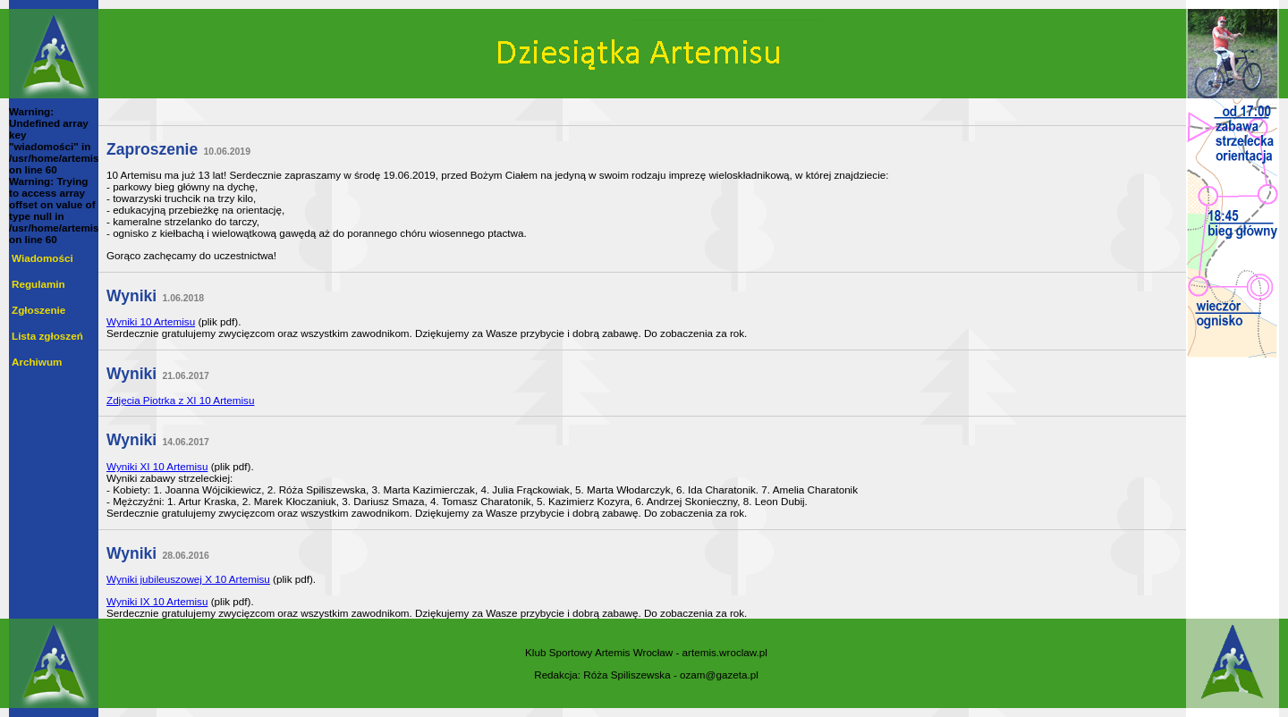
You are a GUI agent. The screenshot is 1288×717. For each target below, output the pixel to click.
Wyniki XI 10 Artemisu (157, 466)
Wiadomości (42, 258)
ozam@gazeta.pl (719, 674)
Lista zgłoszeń (47, 336)
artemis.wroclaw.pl (724, 652)
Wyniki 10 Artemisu (150, 321)
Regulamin (38, 284)
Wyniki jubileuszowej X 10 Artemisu (188, 579)
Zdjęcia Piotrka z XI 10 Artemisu (180, 400)
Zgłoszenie (38, 310)
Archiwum (37, 361)
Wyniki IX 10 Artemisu (157, 601)
